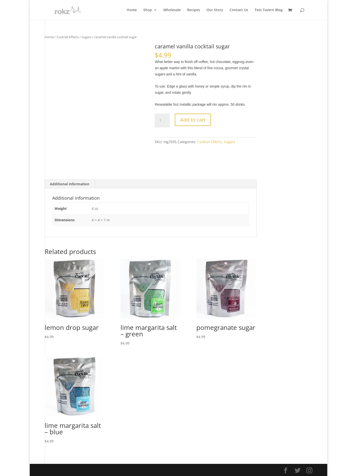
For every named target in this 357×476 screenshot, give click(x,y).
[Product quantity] (162, 120)
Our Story (215, 10)
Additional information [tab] (69, 184)
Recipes (193, 10)
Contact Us (239, 10)
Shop (147, 10)
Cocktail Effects (68, 37)
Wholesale (172, 10)
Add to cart (193, 119)
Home (132, 10)
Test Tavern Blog (269, 10)
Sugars (86, 37)
